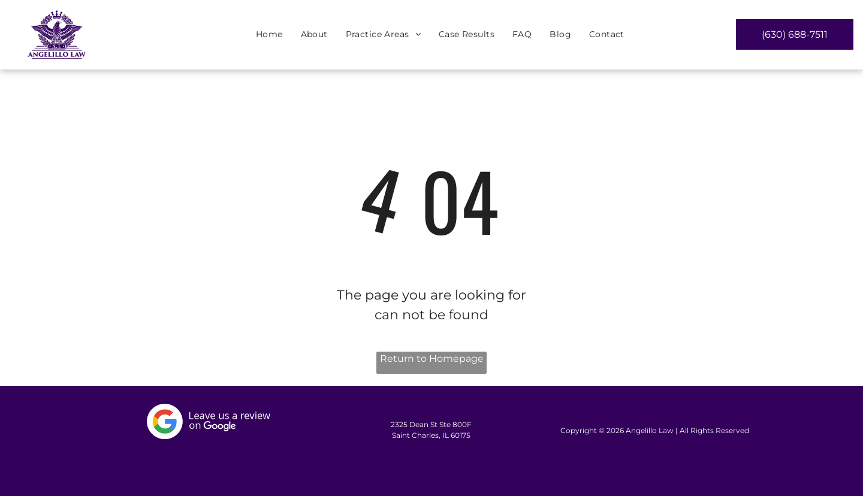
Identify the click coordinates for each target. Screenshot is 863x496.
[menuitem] (269, 35)
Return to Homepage (432, 358)
